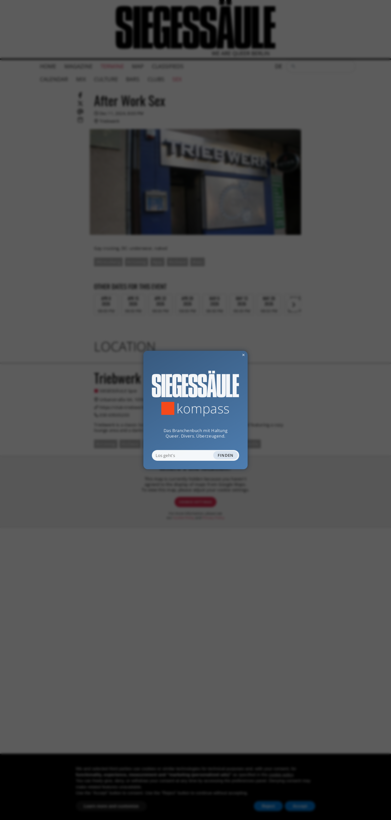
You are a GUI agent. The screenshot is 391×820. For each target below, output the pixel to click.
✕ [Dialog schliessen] (230, 354)
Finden (226, 455)
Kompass (203, 408)
